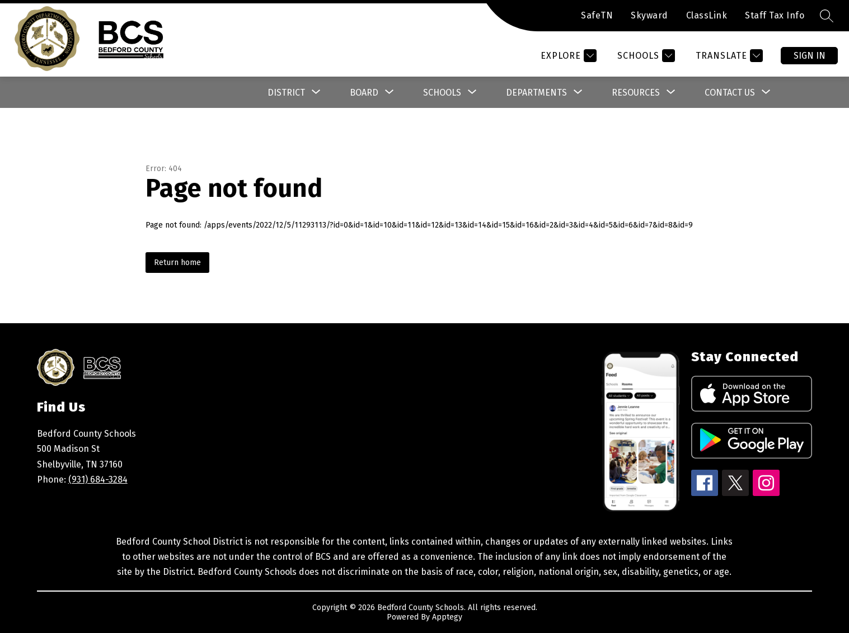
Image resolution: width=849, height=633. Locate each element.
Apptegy (447, 617)
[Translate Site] (728, 56)
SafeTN (597, 15)
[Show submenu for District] (286, 93)
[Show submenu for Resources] (636, 93)
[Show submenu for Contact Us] (730, 93)
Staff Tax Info (774, 15)
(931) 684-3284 (98, 479)
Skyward (649, 15)
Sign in (809, 55)
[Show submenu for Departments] (536, 93)
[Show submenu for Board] (364, 93)
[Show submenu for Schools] (442, 93)
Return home (177, 262)
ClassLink (707, 15)
